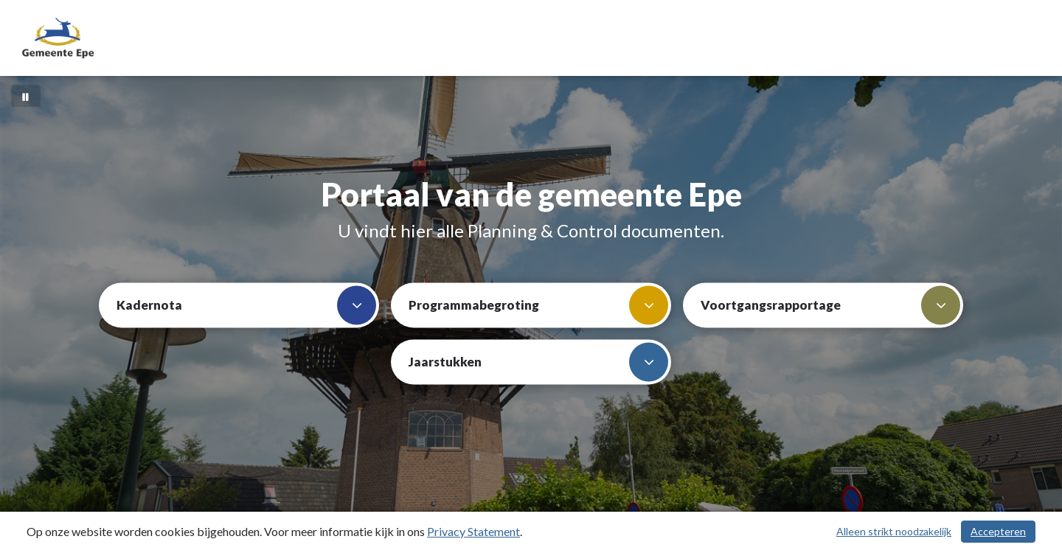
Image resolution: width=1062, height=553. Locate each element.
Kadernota (246, 305)
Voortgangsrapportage (830, 305)
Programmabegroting (538, 305)
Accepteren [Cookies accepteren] (998, 531)
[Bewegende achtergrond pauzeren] (26, 96)
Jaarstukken (538, 362)
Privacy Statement (473, 531)
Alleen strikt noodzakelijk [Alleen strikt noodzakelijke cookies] (893, 531)
